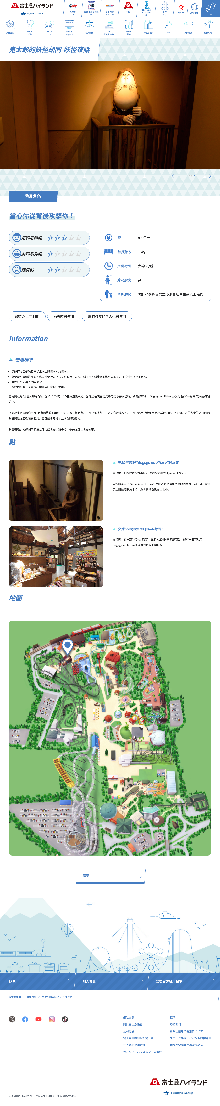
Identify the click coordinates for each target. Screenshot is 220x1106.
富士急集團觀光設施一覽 (138, 1038)
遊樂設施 (31, 997)
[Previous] (178, 176)
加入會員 (89, 981)
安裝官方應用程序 (169, 981)
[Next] (204, 176)
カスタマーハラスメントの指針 (142, 1052)
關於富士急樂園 (132, 1024)
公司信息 (128, 1031)
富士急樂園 (15, 997)
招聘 (172, 1017)
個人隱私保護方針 (134, 1045)
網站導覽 (128, 1017)
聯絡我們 (175, 1024)
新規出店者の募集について (186, 1031)
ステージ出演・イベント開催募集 (190, 1038)
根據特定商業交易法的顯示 (186, 1045)
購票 (86, 875)
